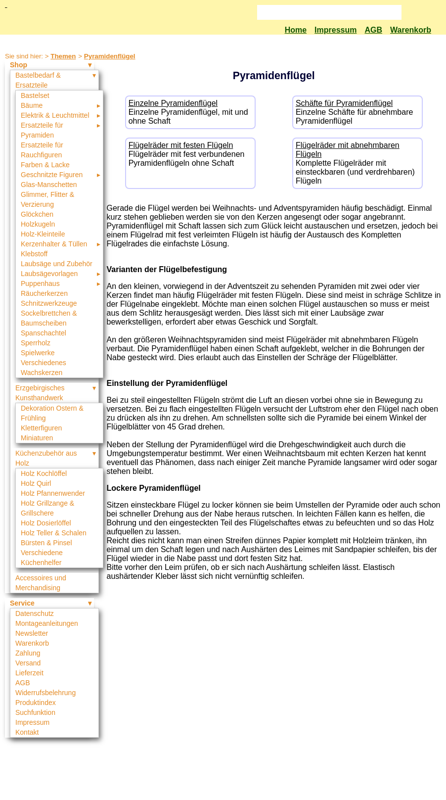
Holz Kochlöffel (44, 473)
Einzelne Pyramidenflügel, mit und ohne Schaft (190, 112)
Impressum (335, 30)
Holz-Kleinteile (43, 234)
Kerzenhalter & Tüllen (54, 244)
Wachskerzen (41, 372)
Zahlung (28, 653)
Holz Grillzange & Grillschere (47, 508)
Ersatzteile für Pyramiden (42, 130)
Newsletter (31, 633)
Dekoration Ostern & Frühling (52, 413)
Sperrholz (35, 343)
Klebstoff (34, 254)
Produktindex (35, 702)
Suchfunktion (35, 712)
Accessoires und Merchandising (40, 583)
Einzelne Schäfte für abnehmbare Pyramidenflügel (357, 112)
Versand (28, 663)
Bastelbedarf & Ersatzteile (38, 80)
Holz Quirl (36, 483)
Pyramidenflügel (109, 56)
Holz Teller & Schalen (54, 533)
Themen (63, 56)
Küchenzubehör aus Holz (46, 458)
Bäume (32, 105)
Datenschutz (34, 613)
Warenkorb (410, 30)
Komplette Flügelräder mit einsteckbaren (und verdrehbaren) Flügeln (357, 163)
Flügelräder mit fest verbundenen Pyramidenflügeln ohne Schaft (190, 154)
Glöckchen (37, 214)
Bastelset (35, 95)
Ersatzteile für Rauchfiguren (42, 150)
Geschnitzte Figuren (52, 175)
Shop (18, 65)
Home (296, 30)
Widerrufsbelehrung (45, 693)
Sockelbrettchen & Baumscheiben (49, 318)
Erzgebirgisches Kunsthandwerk (40, 393)
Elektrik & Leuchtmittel (55, 115)
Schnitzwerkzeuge (49, 303)
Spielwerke (37, 353)
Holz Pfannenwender (53, 493)
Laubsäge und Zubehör (56, 264)
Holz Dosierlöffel (46, 523)
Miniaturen (37, 438)
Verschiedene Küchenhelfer (42, 557)
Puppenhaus (40, 283)
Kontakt (27, 732)
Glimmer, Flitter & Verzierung (47, 199)
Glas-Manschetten (49, 184)
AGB (373, 30)
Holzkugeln (38, 224)
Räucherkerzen (44, 293)
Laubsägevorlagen (49, 274)
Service (22, 603)
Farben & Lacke (45, 165)
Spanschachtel (43, 333)
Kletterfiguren (41, 428)
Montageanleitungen (46, 623)
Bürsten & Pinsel (46, 543)
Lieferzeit (29, 673)
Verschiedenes (43, 363)
